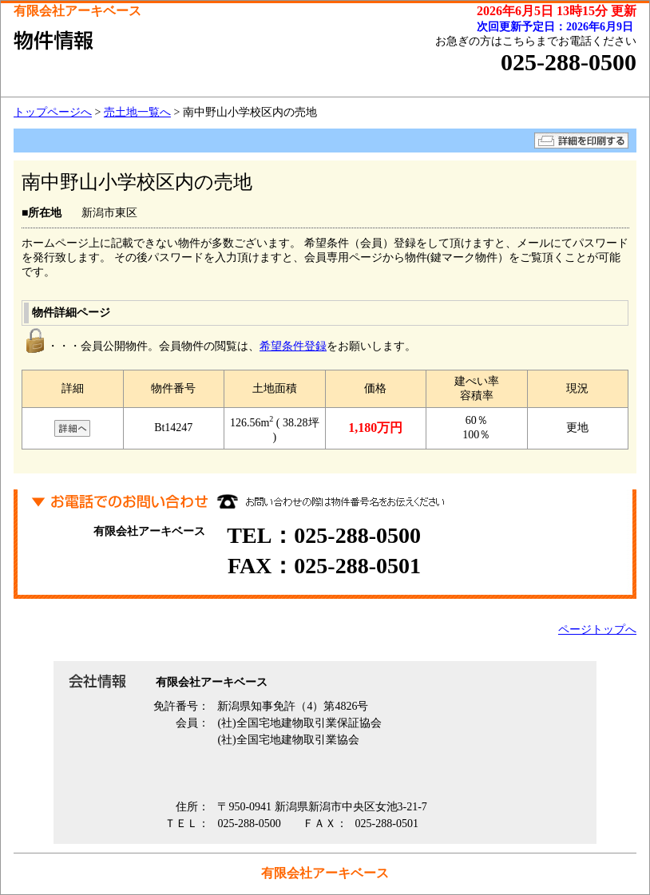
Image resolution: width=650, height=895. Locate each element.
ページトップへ (597, 630)
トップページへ (53, 112)
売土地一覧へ (137, 112)
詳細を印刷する (581, 141)
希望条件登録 (293, 346)
